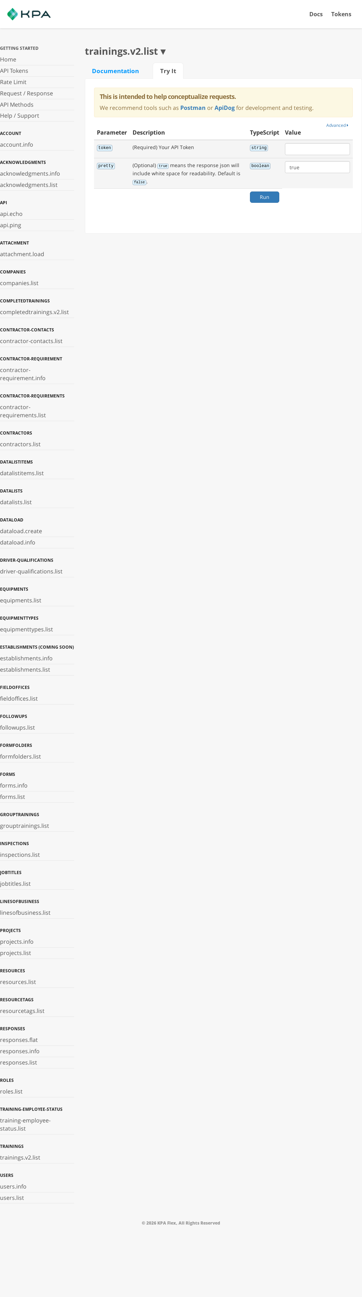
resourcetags (17, 1000)
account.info (16, 144)
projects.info (17, 941)
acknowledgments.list (29, 185)
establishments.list (25, 669)
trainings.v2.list (20, 1157)
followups (13, 716)
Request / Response (26, 93)
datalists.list (16, 502)
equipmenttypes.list (26, 629)
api (3, 203)
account (10, 133)
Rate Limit (13, 82)
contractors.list (20, 444)
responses (12, 1029)
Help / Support (19, 115)
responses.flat (19, 1040)
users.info (13, 1186)
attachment (14, 243)
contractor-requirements (32, 396)
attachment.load (22, 254)
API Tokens (14, 71)
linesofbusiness (19, 901)
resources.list (18, 982)
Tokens (341, 14)
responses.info (20, 1051)
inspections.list (20, 855)
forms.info (14, 785)
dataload (11, 520)
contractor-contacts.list (31, 341)
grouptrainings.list (24, 826)
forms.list (12, 797)
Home (8, 59)
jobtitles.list (15, 884)
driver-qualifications (26, 560)
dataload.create (21, 531)
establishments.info (26, 658)
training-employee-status (31, 1109)
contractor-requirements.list (23, 411)
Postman (193, 108)
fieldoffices (15, 687)
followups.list (17, 727)
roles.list (11, 1091)
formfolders (16, 745)
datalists (11, 491)
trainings (12, 1146)
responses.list (18, 1062)
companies (13, 272)
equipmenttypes (19, 618)
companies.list (19, 283)
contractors (16, 433)
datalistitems (16, 462)
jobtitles (11, 872)
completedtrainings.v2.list (34, 312)
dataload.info (17, 542)
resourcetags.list (22, 1011)
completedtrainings (25, 301)
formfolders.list (20, 756)
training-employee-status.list (25, 1124)
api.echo (11, 214)
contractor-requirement (31, 359)
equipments (14, 589)
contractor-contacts (27, 330)
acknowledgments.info (30, 173)
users (6, 1175)
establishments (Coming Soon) (37, 647)
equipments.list (20, 600)
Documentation (115, 70)
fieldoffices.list (19, 698)
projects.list (15, 953)
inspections (14, 844)
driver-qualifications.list (31, 571)
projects (10, 930)
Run (264, 197)
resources (12, 971)
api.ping (10, 225)
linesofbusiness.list (25, 912)
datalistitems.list (22, 473)
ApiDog (225, 108)
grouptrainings (19, 815)
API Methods (17, 104)
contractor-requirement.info (23, 374)
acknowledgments (23, 162)
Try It (168, 70)
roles (7, 1080)
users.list (12, 1198)
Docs (316, 14)
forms (7, 774)
